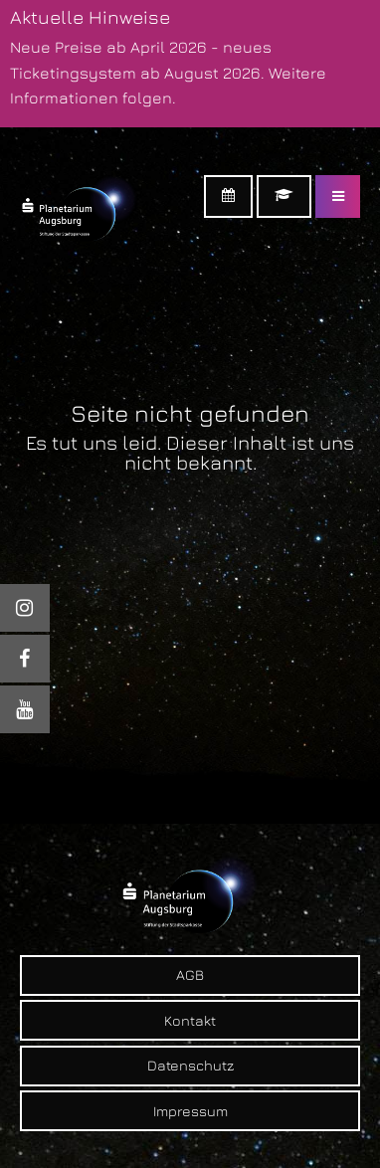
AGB (190, 974)
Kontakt (190, 1020)
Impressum (190, 1110)
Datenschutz (190, 1065)
